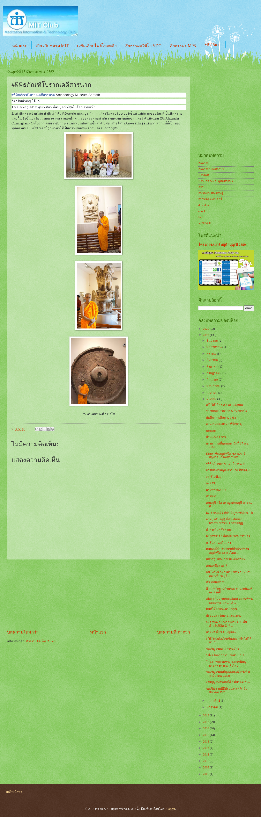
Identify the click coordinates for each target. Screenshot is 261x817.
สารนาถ (211, 496)
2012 (206, 754)
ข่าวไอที (203, 175)
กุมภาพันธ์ (214, 700)
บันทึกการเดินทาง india (221, 417)
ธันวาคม (213, 340)
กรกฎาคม (214, 373)
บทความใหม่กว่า (23, 632)
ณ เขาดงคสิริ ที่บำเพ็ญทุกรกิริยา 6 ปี (229, 513)
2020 (206, 328)
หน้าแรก (19, 45)
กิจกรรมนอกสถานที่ (211, 169)
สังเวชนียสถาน (215, 582)
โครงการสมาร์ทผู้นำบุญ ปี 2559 (222, 245)
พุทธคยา (211, 430)
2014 (206, 741)
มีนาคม (212, 399)
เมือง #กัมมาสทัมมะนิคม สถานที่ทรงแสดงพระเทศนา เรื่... (229, 600)
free (200, 217)
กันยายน (213, 360)
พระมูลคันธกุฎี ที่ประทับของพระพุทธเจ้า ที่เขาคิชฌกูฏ (224, 521)
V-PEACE (204, 223)
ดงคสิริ (210, 483)
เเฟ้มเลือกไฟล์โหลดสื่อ (97, 45)
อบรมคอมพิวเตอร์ (210, 199)
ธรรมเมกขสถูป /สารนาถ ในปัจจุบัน (229, 470)
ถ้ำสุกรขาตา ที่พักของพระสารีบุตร (228, 536)
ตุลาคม (212, 353)
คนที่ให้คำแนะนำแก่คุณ (221, 609)
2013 (206, 748)
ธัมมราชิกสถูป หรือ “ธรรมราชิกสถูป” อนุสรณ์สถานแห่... (226, 455)
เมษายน (212, 392)
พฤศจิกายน (214, 347)
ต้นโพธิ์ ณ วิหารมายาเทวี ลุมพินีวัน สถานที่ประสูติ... (228, 574)
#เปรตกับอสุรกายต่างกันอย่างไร (226, 411)
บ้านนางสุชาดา (216, 437)
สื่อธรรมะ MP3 (183, 45)
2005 (206, 774)
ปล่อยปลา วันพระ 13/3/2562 (223, 615)
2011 (206, 760)
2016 (206, 728)
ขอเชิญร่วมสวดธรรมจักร (222, 649)
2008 (206, 767)
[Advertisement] (98, 594)
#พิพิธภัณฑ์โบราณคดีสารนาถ (225, 463)
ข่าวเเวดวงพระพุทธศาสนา (215, 181)
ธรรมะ (202, 187)
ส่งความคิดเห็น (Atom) (40, 641)
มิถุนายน (213, 379)
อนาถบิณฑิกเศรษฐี (210, 193)
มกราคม (213, 707)
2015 (206, 735)
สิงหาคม (212, 366)
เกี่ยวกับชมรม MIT (52, 45)
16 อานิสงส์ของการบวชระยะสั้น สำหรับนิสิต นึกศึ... (226, 624)
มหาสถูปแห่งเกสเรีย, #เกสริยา (225, 559)
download (204, 205)
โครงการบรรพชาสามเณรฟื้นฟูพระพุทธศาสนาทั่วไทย (226, 663)
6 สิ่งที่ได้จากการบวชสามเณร (225, 655)
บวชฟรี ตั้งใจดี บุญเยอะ (221, 632)
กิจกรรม (203, 163)
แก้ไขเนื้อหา (14, 792)
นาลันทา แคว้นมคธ (219, 542)
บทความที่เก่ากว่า (173, 632)
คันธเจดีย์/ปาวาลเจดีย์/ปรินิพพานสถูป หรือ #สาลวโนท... (227, 550)
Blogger (170, 808)
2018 (206, 715)
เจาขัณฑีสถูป (214, 476)
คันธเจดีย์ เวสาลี (217, 565)
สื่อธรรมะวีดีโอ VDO (143, 45)
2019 (206, 335)
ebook (202, 211)
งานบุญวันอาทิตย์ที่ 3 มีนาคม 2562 (228, 682)
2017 (206, 722)
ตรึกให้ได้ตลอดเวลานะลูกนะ (225, 404)
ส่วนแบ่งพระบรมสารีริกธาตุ (224, 424)
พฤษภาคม (214, 386)
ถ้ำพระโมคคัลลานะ (219, 529)
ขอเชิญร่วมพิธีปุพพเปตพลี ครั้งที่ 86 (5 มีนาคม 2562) (228, 673)
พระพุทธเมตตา (216, 489)
